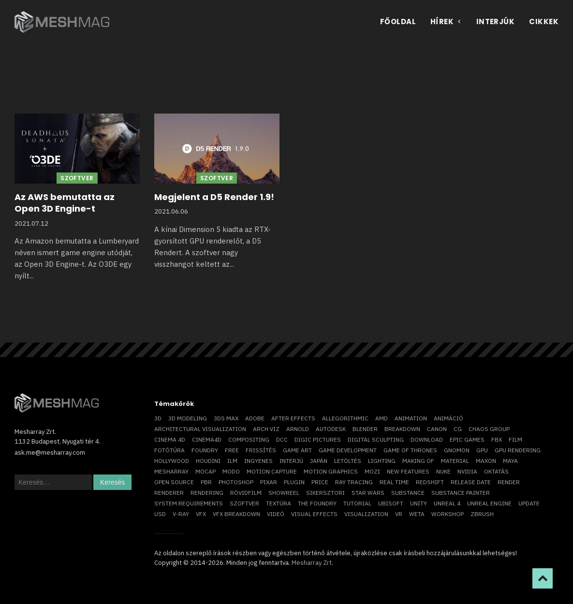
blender (365, 428)
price (319, 482)
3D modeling (187, 418)
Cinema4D (206, 439)
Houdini (208, 460)
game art (297, 450)
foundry (204, 450)
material (455, 460)
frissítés (261, 450)
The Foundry (317, 503)
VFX (201, 514)
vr (398, 514)
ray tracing (354, 482)
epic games (467, 439)
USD (160, 514)
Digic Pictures (317, 439)
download (427, 439)
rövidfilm (246, 492)
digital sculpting (376, 439)
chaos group (489, 428)
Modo (231, 471)
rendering (207, 492)
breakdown (402, 428)
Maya (510, 460)
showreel (283, 492)
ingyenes (258, 460)
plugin (294, 482)
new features (408, 471)
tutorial (357, 503)
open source (174, 482)
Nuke (443, 471)
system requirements (188, 503)
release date (471, 482)
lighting (382, 460)
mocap (205, 471)
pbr (206, 482)
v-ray (181, 514)
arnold (297, 428)
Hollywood (171, 460)
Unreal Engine (489, 503)
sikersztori (325, 492)
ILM (232, 460)
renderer (169, 492)
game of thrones (410, 450)
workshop (447, 514)
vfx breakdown (236, 514)
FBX (496, 439)
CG (458, 428)
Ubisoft (390, 503)
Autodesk (331, 428)
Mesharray (171, 471)
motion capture (272, 471)
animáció (448, 418)
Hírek (446, 21)
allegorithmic (345, 418)
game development (348, 450)
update (529, 503)
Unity (418, 503)
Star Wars (368, 492)
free (232, 450)
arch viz (266, 428)
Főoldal (398, 21)
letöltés (347, 460)
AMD (381, 418)
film (515, 439)
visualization (366, 514)
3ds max (226, 418)
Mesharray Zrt (312, 563)
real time (394, 482)
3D (158, 418)
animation (411, 418)
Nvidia (467, 471)
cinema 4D (169, 439)
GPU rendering (518, 450)
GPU (482, 450)
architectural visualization (200, 428)
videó (275, 514)
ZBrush (482, 514)
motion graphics (331, 471)
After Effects (293, 418)
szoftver (244, 503)
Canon (437, 428)
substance (408, 492)
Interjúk (495, 21)
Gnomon (457, 450)
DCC (282, 439)
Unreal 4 (447, 503)
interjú (291, 460)
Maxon (486, 460)
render (509, 482)
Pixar (268, 482)
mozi (372, 471)
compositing (248, 439)
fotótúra (169, 450)
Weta (417, 514)
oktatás (496, 471)
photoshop (236, 482)
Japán (318, 460)
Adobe (254, 418)
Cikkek (543, 21)
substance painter (460, 492)
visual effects (314, 514)
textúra (278, 503)
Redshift (430, 482)
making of (418, 460)
